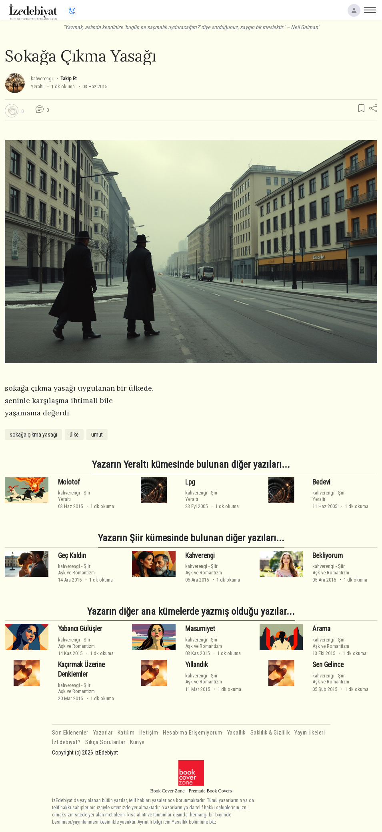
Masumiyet (200, 629)
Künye (137, 742)
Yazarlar (103, 732)
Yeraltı (37, 86)
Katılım (126, 732)
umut (97, 434)
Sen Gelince (327, 665)
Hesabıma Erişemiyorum (192, 732)
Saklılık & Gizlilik (270, 732)
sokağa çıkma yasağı (33, 434)
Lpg (190, 482)
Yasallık (236, 732)
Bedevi (321, 482)
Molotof (69, 482)
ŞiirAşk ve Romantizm (76, 569)
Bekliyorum (327, 555)
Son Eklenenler (70, 732)
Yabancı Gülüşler (80, 629)
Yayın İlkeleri (309, 732)
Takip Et (68, 78)
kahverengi (42, 78)
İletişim (148, 732)
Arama (321, 629)
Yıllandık (196, 665)
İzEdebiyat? (66, 742)
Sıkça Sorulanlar (105, 742)
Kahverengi (200, 555)
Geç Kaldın (72, 555)
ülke (74, 434)
